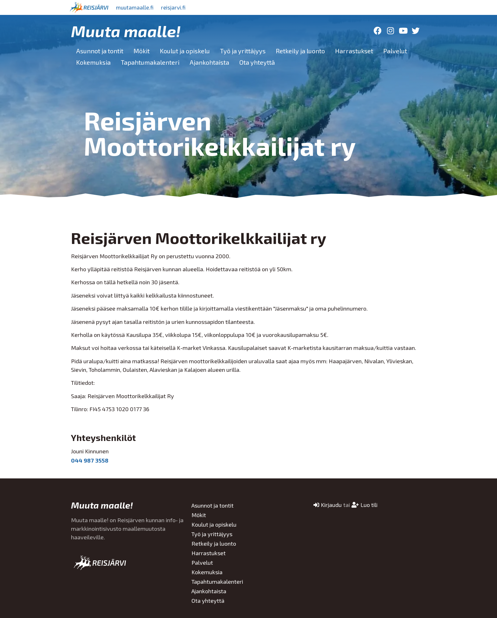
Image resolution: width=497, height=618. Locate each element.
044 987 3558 (89, 460)
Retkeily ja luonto (300, 51)
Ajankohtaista (209, 62)
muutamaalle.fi (136, 7)
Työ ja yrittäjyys (243, 51)
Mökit (141, 51)
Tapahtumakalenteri (150, 62)
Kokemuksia (93, 62)
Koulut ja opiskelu (185, 51)
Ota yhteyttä (257, 62)
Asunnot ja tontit (99, 51)
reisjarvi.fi (178, 7)
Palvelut (395, 51)
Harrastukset (354, 51)
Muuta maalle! (126, 30)
